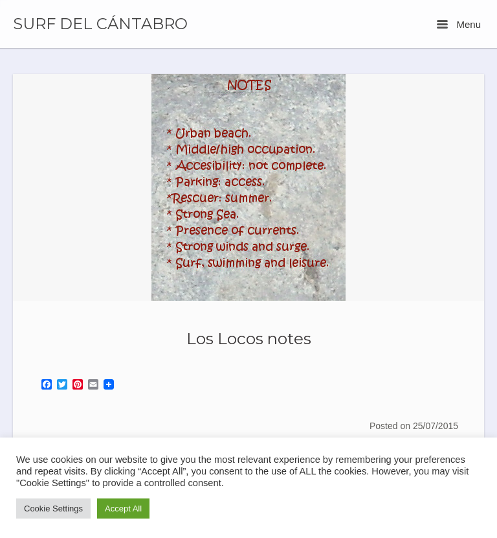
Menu (459, 24)
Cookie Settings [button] (53, 508)
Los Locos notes (248, 338)
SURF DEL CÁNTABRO (100, 24)
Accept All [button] (123, 508)
